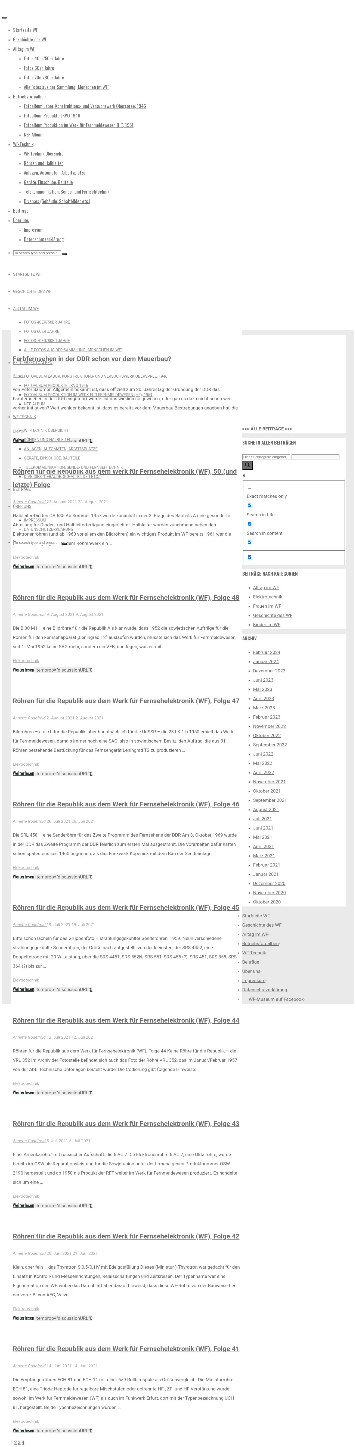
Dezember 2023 (269, 670)
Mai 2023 (263, 689)
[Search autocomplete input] (316, 457)
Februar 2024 (266, 652)
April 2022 (263, 772)
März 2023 (264, 707)
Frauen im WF (267, 606)
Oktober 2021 (267, 791)
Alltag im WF (266, 587)
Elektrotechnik (26, 557)
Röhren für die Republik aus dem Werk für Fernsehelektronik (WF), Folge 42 (126, 1236)
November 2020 (269, 892)
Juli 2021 (262, 818)
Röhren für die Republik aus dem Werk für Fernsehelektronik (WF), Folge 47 (126, 701)
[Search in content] (249, 524)
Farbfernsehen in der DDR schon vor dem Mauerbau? (92, 359)
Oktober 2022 (267, 735)
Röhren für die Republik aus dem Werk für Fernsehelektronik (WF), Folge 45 (126, 907)
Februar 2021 (266, 865)
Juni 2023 (263, 680)
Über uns (251, 971)
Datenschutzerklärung (264, 989)
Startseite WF (256, 915)
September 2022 (270, 744)
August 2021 (266, 809)
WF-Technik (254, 952)
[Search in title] (249, 505)
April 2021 (263, 846)
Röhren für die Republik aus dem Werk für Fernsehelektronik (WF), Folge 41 (126, 1349)
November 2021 (269, 781)
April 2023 (263, 698)
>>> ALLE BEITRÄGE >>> (267, 428)
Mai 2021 (263, 837)
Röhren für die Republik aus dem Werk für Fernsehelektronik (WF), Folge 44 (126, 1020)
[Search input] (266, 457)
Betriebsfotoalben (260, 943)
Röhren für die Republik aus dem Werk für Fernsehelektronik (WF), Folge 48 (126, 597)
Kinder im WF (267, 624)
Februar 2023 (266, 717)
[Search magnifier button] (247, 465)
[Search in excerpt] (249, 542)
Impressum (254, 980)
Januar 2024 (266, 661)
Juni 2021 (263, 828)
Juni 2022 (263, 754)
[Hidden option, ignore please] (249, 557)
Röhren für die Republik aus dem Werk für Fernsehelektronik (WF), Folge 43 (126, 1124)
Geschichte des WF (273, 615)
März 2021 (264, 855)
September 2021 (270, 800)
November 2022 (269, 726)
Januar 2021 (266, 874)
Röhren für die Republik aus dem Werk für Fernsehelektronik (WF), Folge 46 (126, 804)
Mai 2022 (263, 763)
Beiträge (250, 962)
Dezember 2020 (269, 883)
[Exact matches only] (249, 487)
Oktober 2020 (267, 902)
